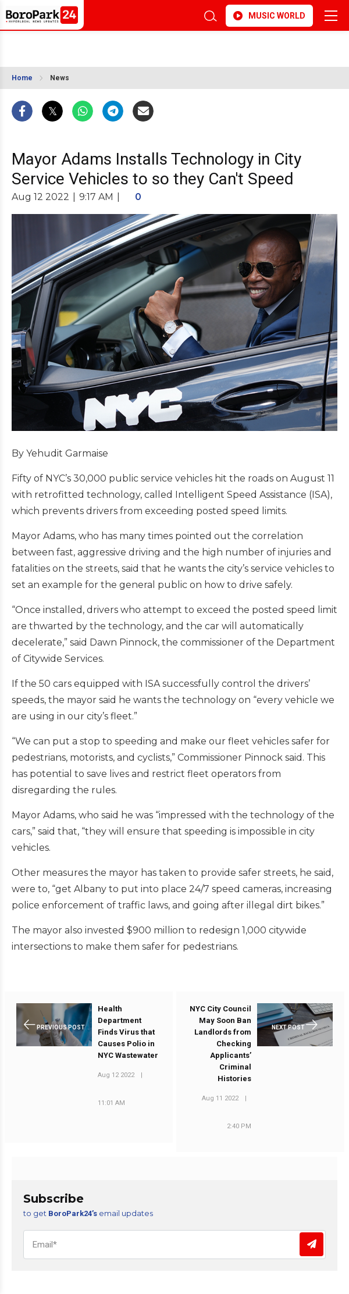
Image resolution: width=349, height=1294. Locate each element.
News (59, 78)
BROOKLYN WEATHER (102, 45)
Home (22, 78)
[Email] (174, 1244)
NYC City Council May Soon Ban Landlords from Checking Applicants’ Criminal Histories (220, 1043)
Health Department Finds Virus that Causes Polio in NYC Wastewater (128, 1032)
